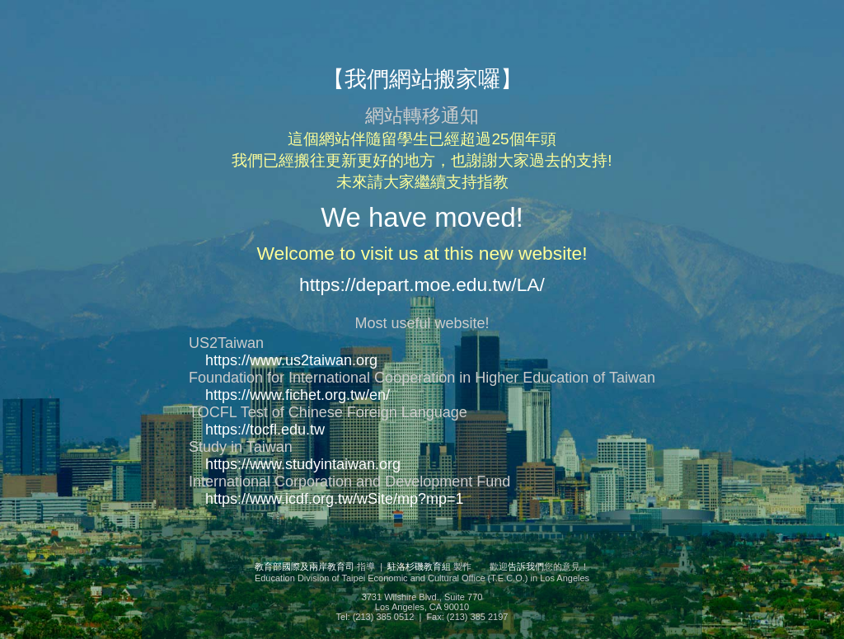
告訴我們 (526, 566)
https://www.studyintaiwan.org (303, 464)
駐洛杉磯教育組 (419, 566)
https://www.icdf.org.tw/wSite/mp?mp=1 (334, 499)
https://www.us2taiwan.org (291, 360)
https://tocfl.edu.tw (265, 429)
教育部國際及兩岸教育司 (304, 566)
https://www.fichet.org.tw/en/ (297, 395)
